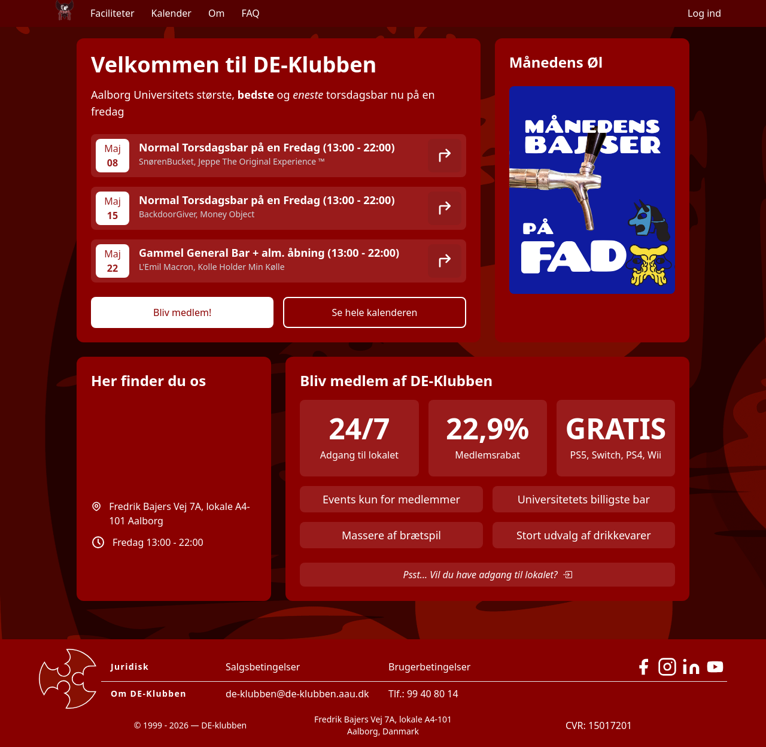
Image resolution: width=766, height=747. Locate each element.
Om (216, 13)
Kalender (171, 13)
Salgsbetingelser (263, 666)
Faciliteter (112, 13)
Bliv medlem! (182, 312)
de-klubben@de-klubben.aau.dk (297, 693)
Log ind (704, 13)
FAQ (250, 13)
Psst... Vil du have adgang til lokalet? (487, 574)
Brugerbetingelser (429, 666)
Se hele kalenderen (375, 312)
